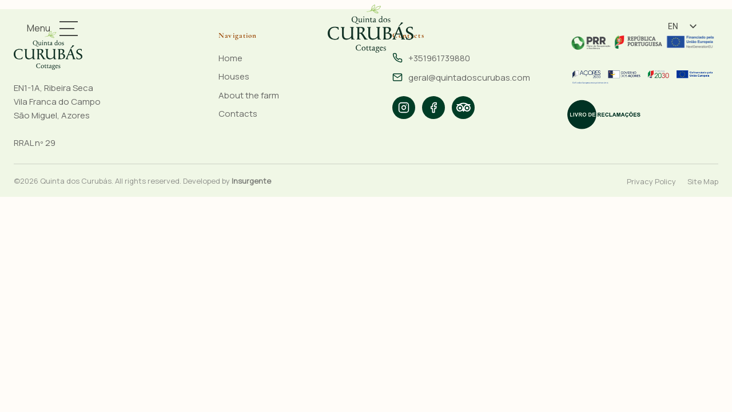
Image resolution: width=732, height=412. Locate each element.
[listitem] (403, 107)
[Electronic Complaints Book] (604, 114)
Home (230, 58)
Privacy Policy (651, 181)
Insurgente (251, 181)
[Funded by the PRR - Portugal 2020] (642, 76)
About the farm (248, 95)
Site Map (702, 181)
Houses (233, 76)
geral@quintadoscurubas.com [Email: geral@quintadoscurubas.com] (469, 78)
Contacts (237, 114)
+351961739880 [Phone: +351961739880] (439, 58)
